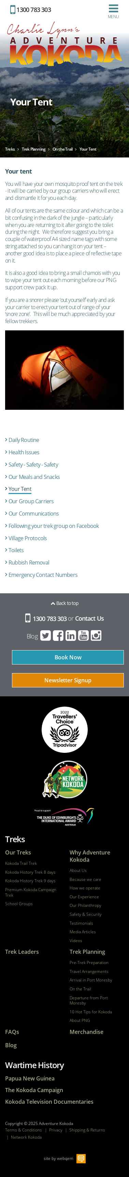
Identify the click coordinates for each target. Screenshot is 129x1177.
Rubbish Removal (29, 562)
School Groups (19, 904)
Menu (113, 11)
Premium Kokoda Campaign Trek (30, 892)
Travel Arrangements (89, 971)
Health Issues (24, 452)
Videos (76, 941)
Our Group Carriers (31, 501)
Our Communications (34, 513)
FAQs (12, 1032)
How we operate (85, 888)
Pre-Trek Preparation (89, 962)
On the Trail (80, 989)
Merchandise (86, 1032)
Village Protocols (28, 538)
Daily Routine (24, 440)
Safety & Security (86, 914)
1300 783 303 (30, 9)
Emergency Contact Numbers (43, 575)
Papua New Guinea (30, 1078)
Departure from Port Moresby (89, 1000)
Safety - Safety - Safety (33, 464)
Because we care (85, 879)
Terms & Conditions (23, 1130)
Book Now (68, 657)
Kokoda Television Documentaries (49, 1101)
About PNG (80, 1020)
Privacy (55, 1130)
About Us (78, 870)
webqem (65, 1158)
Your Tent (20, 489)
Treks (15, 839)
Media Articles (83, 932)
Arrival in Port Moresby (91, 980)
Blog (32, 636)
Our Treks (18, 852)
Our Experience (84, 897)
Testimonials (81, 923)
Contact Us (89, 619)
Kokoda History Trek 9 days (30, 881)
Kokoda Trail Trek (21, 863)
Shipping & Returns (87, 1130)
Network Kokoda (26, 1137)
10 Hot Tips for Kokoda (91, 1012)
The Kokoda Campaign (34, 1090)
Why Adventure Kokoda (90, 856)
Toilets (16, 550)
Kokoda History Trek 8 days (30, 872)
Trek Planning (87, 951)
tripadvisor (65, 730)
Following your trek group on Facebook (54, 526)
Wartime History (34, 1065)
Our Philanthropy (85, 905)
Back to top (64, 603)
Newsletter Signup (67, 680)
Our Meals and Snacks (34, 477)
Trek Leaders (22, 951)
